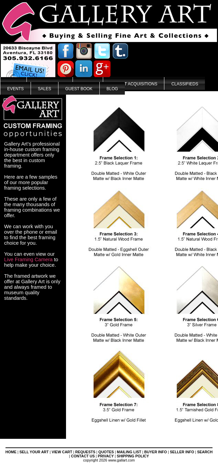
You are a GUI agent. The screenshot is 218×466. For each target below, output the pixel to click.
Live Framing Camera (28, 259)
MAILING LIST (129, 452)
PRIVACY (106, 456)
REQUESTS (85, 452)
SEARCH (204, 452)
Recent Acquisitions (133, 84)
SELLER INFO (182, 452)
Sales (44, 88)
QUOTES (106, 452)
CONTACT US (83, 456)
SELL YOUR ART (34, 452)
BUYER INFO (155, 452)
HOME (11, 452)
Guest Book (78, 88)
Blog (112, 88)
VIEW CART (62, 452)
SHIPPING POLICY (133, 456)
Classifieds (184, 84)
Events (15, 88)
